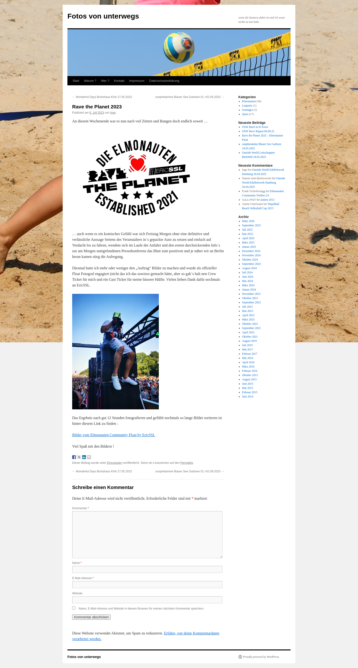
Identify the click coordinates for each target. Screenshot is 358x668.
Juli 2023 (247, 306)
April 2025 (248, 238)
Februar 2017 (249, 353)
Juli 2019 (247, 345)
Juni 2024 (247, 276)
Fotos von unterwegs (103, 16)
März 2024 (248, 285)
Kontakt (119, 80)
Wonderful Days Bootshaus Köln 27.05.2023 (102, 97)
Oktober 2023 (250, 298)
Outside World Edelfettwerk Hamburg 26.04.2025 (263, 183)
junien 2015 (267, 199)
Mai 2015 (247, 388)
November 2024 (251, 255)
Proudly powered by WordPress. (261, 656)
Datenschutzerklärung (164, 80)
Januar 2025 (249, 246)
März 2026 (248, 221)
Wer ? (105, 80)
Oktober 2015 (250, 375)
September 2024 (251, 264)
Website (77, 593)
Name (77, 563)
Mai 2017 (247, 349)
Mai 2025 (247, 234)
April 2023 (248, 315)
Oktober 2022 (250, 323)
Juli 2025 (247, 229)
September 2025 (251, 225)
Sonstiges (247, 109)
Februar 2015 (249, 392)
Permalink (186, 463)
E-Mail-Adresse (83, 578)
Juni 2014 (247, 396)
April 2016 (248, 362)
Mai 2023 (247, 311)
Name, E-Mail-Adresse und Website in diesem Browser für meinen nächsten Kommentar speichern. (141, 608)
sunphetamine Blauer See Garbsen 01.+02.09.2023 (189, 97)
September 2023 (251, 302)
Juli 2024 (247, 272)
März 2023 (248, 319)
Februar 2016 (249, 371)
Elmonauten (114, 463)
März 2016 (248, 366)
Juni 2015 (247, 383)
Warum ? (90, 80)
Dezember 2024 (251, 251)
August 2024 (249, 268)
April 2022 (248, 332)
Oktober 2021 (250, 336)
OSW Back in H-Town (255, 127)
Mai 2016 (247, 358)
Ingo (113, 112)
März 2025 (248, 242)
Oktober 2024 (250, 259)
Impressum (136, 80)
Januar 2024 (249, 289)
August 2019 (249, 341)
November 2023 (251, 293)
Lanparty (247, 105)
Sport (245, 114)
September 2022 (251, 328)
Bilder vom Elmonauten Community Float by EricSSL (113, 435)
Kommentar (80, 508)
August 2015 (249, 379)
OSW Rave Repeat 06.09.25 (258, 131)
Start (76, 80)
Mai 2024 (247, 281)
